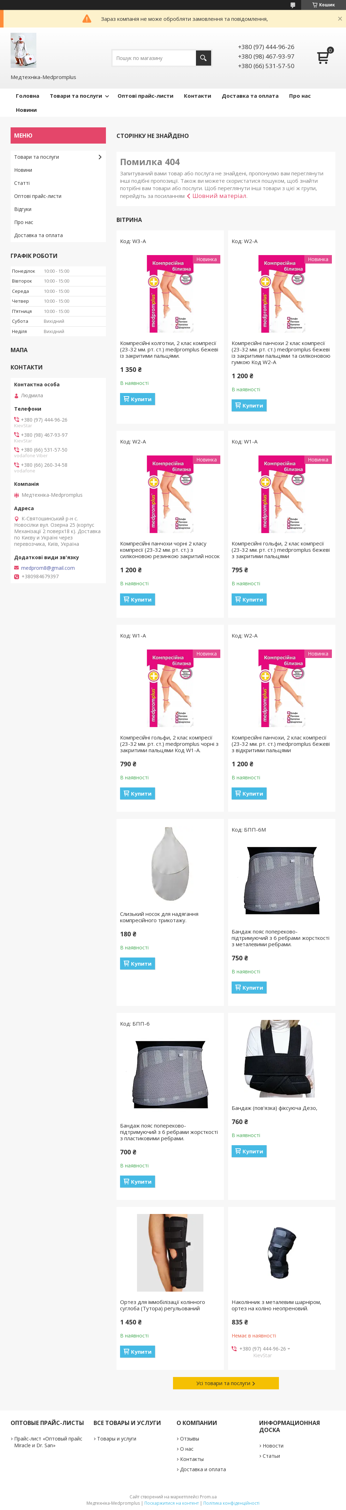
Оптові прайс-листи (145, 95)
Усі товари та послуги (223, 1383)
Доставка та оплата (250, 95)
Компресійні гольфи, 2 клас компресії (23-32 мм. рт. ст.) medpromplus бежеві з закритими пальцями (281, 549)
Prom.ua (208, 1497)
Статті (22, 183)
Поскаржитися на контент (171, 1503)
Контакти (197, 95)
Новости (273, 1445)
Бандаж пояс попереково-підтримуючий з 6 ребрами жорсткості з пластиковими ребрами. (169, 1131)
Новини (26, 109)
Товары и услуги (116, 1438)
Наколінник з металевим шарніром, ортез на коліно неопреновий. (276, 1305)
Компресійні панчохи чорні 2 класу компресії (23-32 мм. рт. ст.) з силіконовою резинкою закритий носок (170, 549)
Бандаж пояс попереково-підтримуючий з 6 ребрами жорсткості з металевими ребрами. (280, 937)
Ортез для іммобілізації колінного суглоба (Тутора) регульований (162, 1305)
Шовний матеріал (219, 196)
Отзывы (189, 1438)
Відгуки (22, 209)
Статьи (271, 1455)
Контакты (192, 1459)
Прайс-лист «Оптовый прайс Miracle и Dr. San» (48, 1442)
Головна (27, 95)
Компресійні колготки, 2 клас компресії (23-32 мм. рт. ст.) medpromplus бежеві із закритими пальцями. (169, 349)
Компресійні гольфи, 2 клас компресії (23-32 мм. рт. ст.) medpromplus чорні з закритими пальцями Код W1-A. (169, 743)
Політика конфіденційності (231, 1503)
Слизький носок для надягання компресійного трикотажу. (159, 917)
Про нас (300, 95)
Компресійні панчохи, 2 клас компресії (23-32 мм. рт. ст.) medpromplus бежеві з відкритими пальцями (281, 743)
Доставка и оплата (203, 1469)
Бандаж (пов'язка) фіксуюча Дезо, (274, 1108)
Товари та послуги (76, 95)
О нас (186, 1448)
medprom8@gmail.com (48, 568)
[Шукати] (203, 58)
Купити (141, 399)
